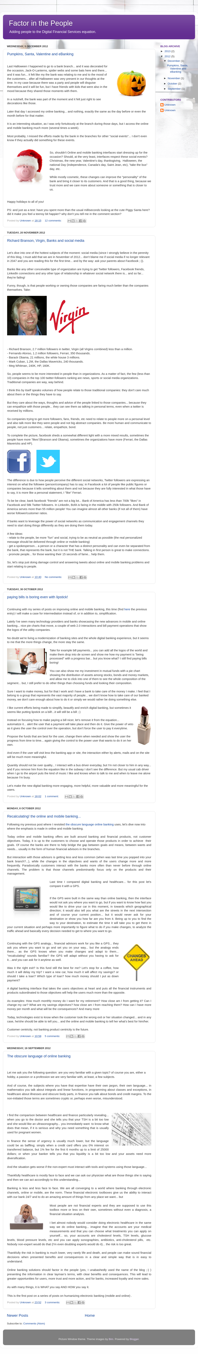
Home (90, 1315)
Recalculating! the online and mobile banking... (44, 816)
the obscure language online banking (90, 824)
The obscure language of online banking (38, 1056)
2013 (168, 51)
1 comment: (52, 796)
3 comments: (53, 1302)
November (174, 78)
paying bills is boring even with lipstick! (37, 597)
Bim (111, 1339)
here (126, 609)
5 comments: (53, 1036)
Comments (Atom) (34, 1323)
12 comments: (53, 220)
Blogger (134, 1339)
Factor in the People (41, 23)
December (174, 60)
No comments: (54, 577)
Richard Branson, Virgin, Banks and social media (45, 241)
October (173, 83)
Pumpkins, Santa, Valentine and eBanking (40, 54)
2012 (168, 56)
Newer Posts (17, 1315)
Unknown (26, 220)
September (175, 88)
